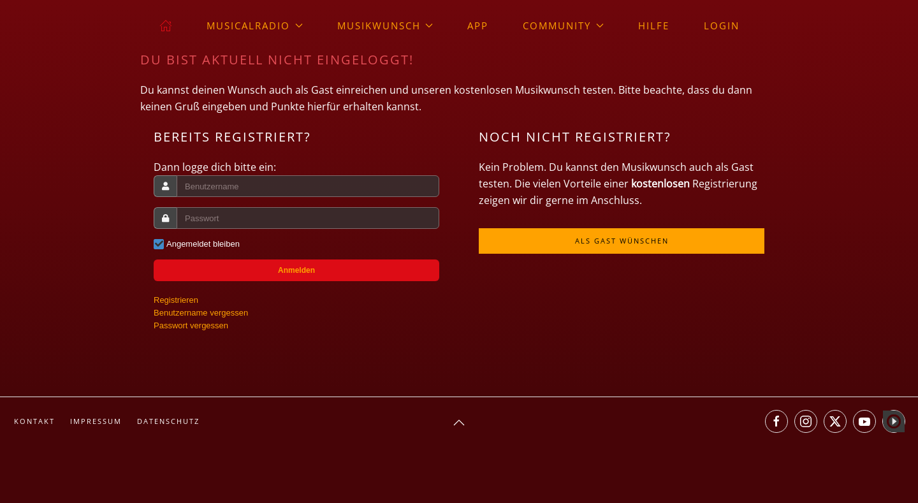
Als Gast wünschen (622, 240)
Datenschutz (168, 421)
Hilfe (653, 25)
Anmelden (296, 270)
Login (722, 25)
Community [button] (563, 25)
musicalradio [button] (255, 25)
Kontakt (34, 421)
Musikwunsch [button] (385, 25)
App (477, 25)
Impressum (96, 421)
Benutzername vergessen (201, 312)
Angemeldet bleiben (203, 244)
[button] (459, 422)
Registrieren (176, 300)
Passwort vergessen (191, 325)
